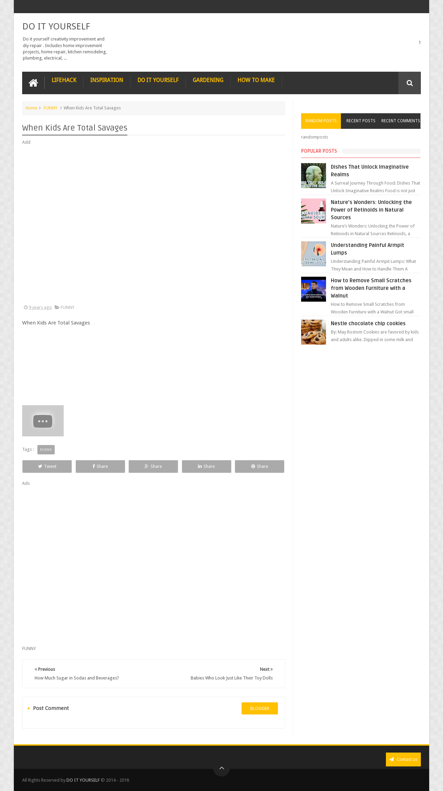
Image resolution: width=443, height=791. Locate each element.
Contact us (403, 759)
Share (100, 466)
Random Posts (321, 120)
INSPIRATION (106, 80)
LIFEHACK (64, 80)
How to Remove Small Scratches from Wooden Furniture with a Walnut (371, 288)
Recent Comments (400, 120)
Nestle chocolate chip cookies (368, 323)
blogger (259, 708)
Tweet (47, 466)
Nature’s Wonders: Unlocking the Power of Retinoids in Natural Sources (371, 210)
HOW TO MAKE (256, 80)
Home (31, 107)
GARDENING (208, 80)
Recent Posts (361, 120)
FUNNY (50, 107)
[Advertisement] (153, 225)
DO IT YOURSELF (56, 26)
